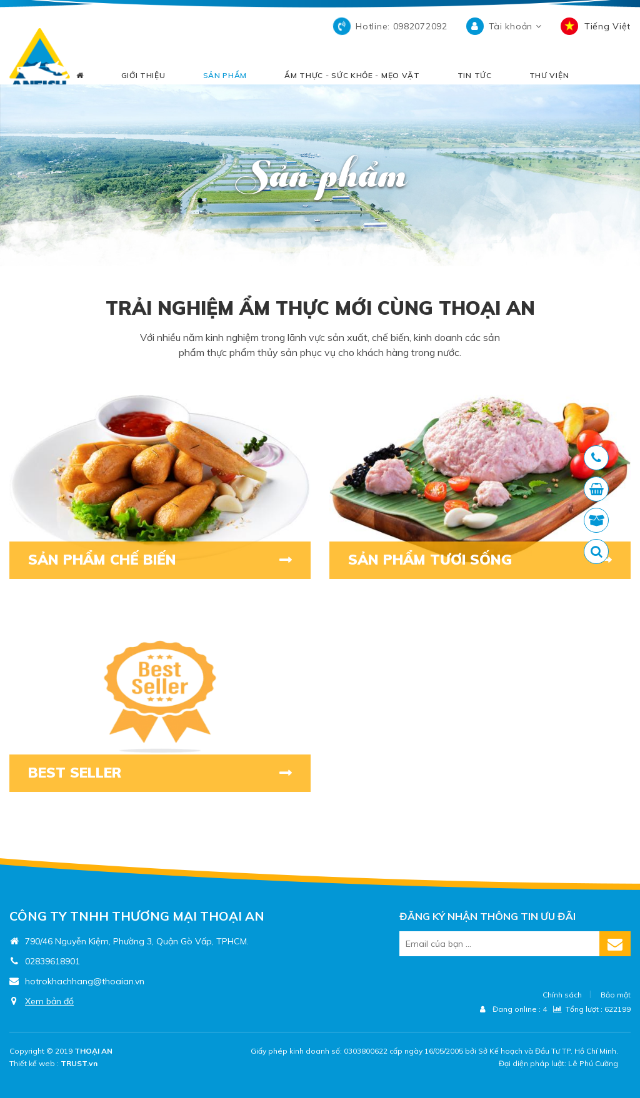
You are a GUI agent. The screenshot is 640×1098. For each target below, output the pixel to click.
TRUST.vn (79, 1063)
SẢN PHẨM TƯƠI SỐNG (437, 560)
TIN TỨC (475, 76)
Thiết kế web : (34, 1063)
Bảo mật (616, 994)
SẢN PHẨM (225, 76)
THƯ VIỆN (549, 76)
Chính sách (562, 994)
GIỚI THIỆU (143, 76)
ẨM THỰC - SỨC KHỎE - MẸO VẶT (352, 76)
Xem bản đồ (49, 1001)
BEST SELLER (79, 773)
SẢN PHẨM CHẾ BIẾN (109, 560)
